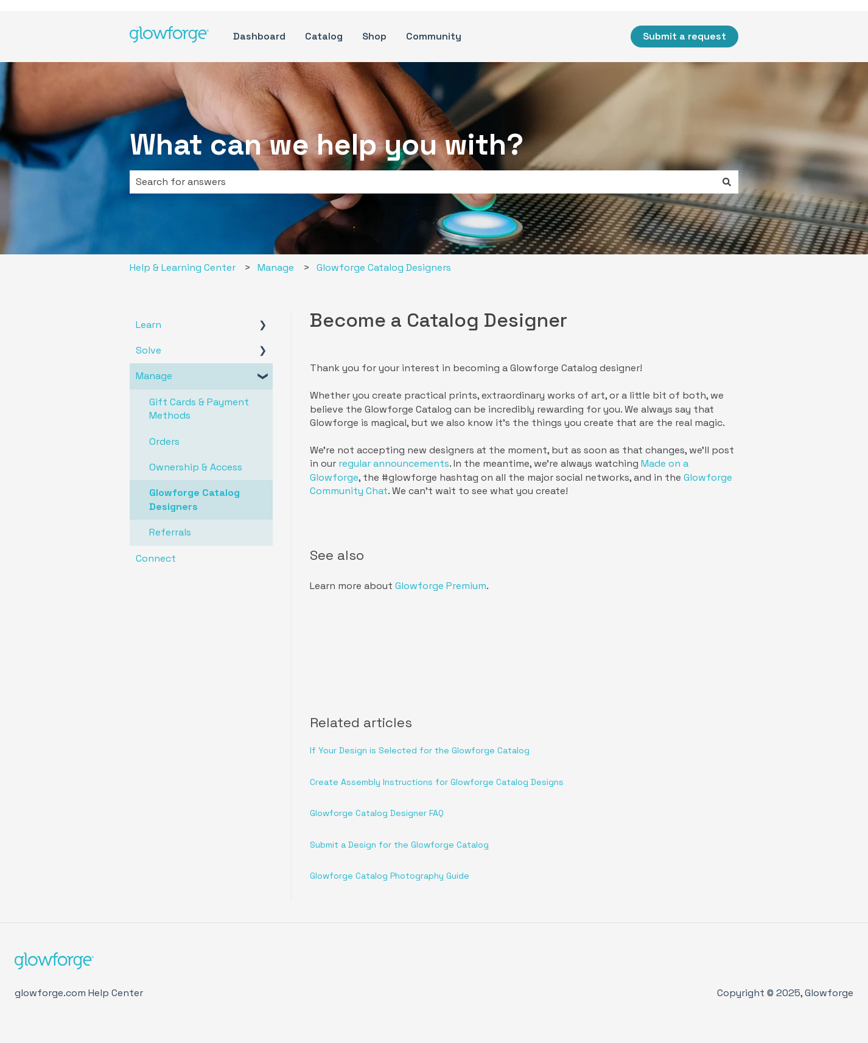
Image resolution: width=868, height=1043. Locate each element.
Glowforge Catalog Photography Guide (389, 875)
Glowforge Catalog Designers (384, 267)
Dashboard (259, 36)
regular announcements (393, 463)
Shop (374, 36)
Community (433, 36)
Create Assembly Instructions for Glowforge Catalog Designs (437, 781)
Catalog (324, 36)
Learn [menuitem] (148, 324)
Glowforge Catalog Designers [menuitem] (194, 499)
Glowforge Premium (440, 585)
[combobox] (422, 182)
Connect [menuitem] (156, 558)
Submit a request (684, 36)
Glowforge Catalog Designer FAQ (377, 813)
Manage (275, 267)
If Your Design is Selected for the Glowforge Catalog (420, 750)
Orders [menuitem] (164, 441)
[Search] (726, 182)
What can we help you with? (326, 144)
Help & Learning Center (183, 267)
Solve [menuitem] (148, 350)
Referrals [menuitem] (170, 532)
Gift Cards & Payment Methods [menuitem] (199, 409)
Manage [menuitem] (154, 375)
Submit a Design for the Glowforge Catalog (399, 844)
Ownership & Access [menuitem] (195, 467)
